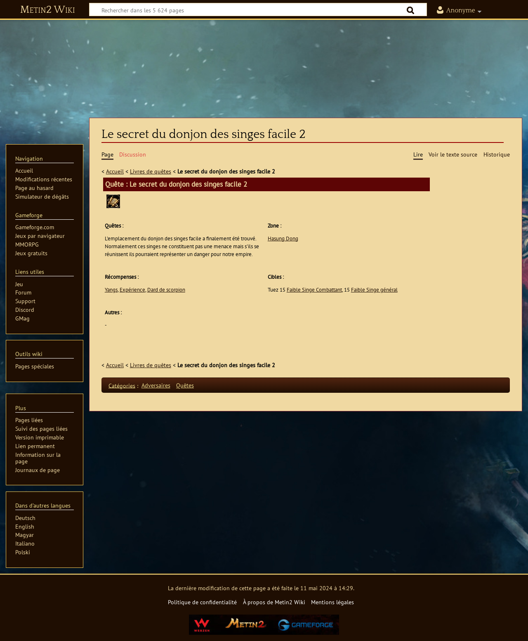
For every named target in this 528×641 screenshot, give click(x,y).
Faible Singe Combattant (314, 289)
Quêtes (185, 385)
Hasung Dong (283, 238)
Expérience (132, 289)
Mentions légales (332, 602)
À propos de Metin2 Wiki (274, 602)
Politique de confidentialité (202, 602)
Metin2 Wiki (47, 10)
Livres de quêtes (150, 171)
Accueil (115, 171)
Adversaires (155, 385)
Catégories (121, 385)
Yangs (111, 289)
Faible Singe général (374, 289)
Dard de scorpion (166, 289)
